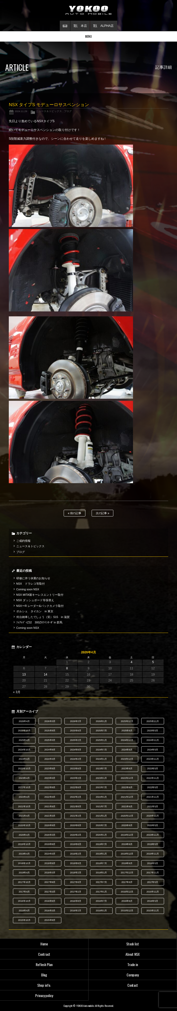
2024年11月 (152, 740)
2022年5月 (152, 787)
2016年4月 (24, 910)
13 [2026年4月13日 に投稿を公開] (24, 674)
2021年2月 (75, 815)
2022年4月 (24, 797)
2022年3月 (50, 797)
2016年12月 (127, 891)
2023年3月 (50, 778)
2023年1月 (101, 778)
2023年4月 (24, 778)
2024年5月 (152, 749)
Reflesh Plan (44, 964)
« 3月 (16, 692)
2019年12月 (127, 835)
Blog (44, 974)
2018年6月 (126, 863)
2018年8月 (75, 863)
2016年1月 (101, 910)
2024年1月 (101, 759)
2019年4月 (24, 853)
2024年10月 (24, 749)
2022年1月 (101, 797)
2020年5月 (152, 825)
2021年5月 (152, 806)
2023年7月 (101, 768)
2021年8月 (75, 806)
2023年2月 (75, 778)
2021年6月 (126, 806)
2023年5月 (152, 768)
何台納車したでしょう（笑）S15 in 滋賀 (43, 616)
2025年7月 (101, 730)
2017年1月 (101, 891)
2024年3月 (50, 759)
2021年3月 (50, 815)
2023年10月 (24, 768)
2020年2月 (75, 835)
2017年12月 (127, 872)
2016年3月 (50, 910)
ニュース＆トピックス (49, 111)
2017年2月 (75, 891)
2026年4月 (24, 721)
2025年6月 (126, 730)
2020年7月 (101, 825)
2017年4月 (24, 891)
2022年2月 (75, 797)
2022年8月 (75, 787)
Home (44, 943)
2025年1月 (101, 740)
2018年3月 (50, 872)
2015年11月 (152, 910)
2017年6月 (126, 882)
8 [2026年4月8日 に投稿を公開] (67, 668)
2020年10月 (24, 825)
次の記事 (102, 513)
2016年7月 (101, 901)
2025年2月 (75, 740)
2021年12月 (127, 797)
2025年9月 (50, 730)
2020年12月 (127, 815)
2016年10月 (24, 901)
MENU (88, 36)
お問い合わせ (65, 26)
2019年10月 (24, 844)
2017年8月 (75, 882)
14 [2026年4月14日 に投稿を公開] (45, 674)
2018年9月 (50, 863)
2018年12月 (127, 853)
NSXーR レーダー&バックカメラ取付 (40, 605)
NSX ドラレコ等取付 (30, 583)
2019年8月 (75, 844)
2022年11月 (152, 778)
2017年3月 (50, 891)
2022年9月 (50, 787)
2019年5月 (152, 844)
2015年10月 (24, 920)
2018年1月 (101, 872)
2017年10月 (24, 882)
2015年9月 (50, 920)
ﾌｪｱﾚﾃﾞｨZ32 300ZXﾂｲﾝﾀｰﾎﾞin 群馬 (39, 622)
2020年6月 (126, 825)
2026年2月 (75, 721)
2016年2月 (75, 910)
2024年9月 (50, 749)
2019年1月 (101, 853)
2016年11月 (152, 891)
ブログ (68, 111)
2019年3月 (50, 853)
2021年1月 (101, 815)
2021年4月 (24, 815)
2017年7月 (101, 882)
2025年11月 (152, 721)
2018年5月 (152, 863)
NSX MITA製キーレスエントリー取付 (39, 594)
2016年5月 (152, 901)
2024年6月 (126, 749)
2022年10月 (24, 787)
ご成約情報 (23, 540)
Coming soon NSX (27, 589)
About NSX (133, 954)
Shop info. (44, 985)
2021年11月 (152, 797)
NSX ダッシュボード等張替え (35, 600)
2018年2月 (75, 872)
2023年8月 (75, 768)
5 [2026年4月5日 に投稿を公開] (153, 662)
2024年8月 (75, 749)
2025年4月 (24, 740)
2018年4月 (24, 872)
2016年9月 (50, 901)
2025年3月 (50, 740)
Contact (132, 985)
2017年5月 (152, 882)
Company (133, 974)
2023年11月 (152, 759)
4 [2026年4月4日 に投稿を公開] (131, 662)
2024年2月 (75, 759)
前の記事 (75, 513)
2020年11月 (152, 815)
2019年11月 (152, 835)
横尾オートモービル (88, 10)
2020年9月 (50, 825)
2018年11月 (152, 853)
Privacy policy (44, 995)
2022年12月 (127, 778)
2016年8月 (75, 901)
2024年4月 (24, 759)
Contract (44, 954)
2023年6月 (126, 768)
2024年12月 (127, 740)
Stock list (132, 943)
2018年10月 (24, 863)
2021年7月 (101, 806)
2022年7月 (101, 787)
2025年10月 (24, 730)
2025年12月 (127, 721)
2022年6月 (126, 787)
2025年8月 (75, 730)
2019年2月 (75, 853)
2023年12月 (127, 759)
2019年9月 (50, 844)
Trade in (132, 964)
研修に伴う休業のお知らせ (33, 578)
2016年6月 (126, 901)
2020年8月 (75, 825)
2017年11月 (152, 872)
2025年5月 (152, 730)
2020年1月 (101, 835)
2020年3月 (50, 835)
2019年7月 (101, 844)
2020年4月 (24, 835)
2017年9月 (50, 882)
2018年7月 (101, 863)
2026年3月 (50, 721)
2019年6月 (126, 844)
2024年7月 (101, 749)
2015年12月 (127, 910)
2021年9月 (50, 806)
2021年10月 (24, 806)
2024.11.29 (21, 111)
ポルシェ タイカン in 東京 (34, 611)
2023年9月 (50, 768)
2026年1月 (101, 721)
